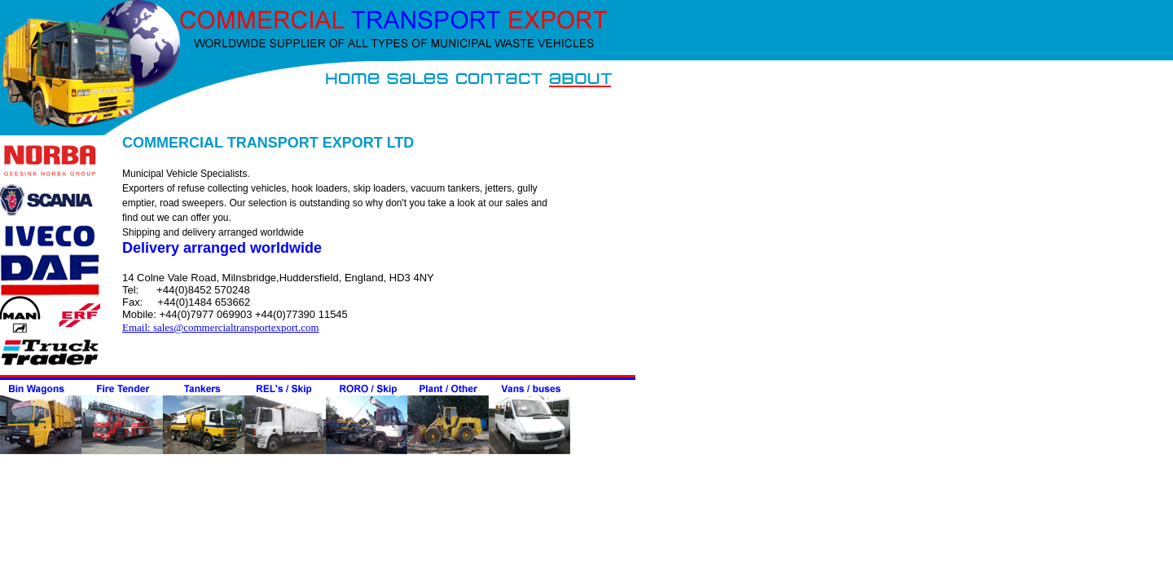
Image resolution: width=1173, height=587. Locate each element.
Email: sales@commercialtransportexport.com (220, 327)
